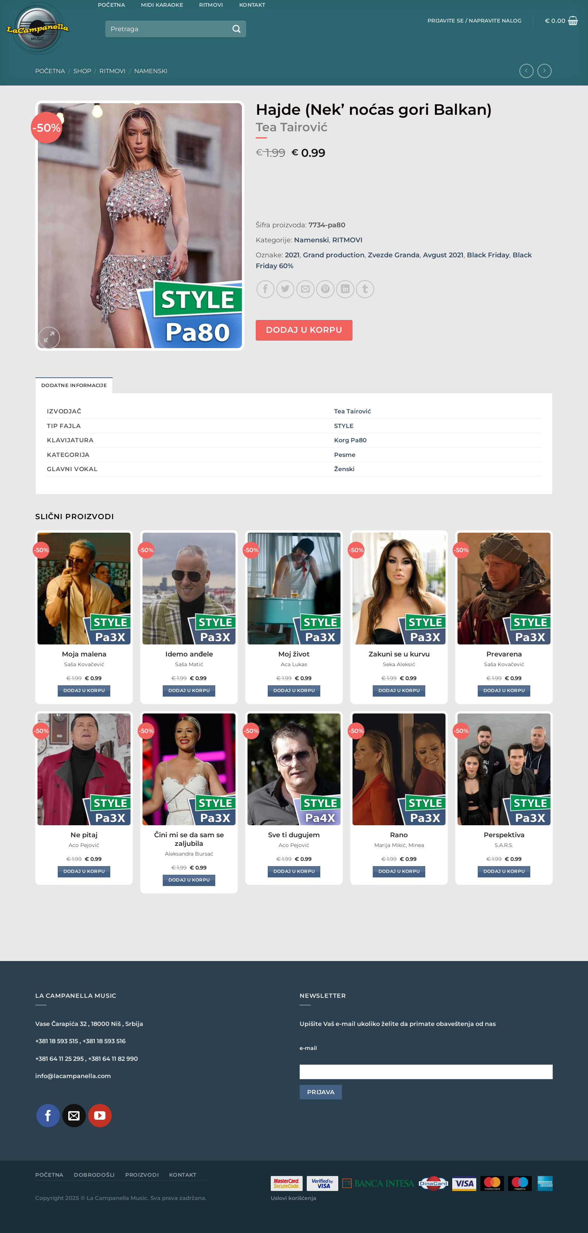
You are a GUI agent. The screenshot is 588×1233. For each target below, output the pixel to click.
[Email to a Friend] (305, 289)
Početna (50, 71)
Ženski (344, 469)
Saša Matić (189, 664)
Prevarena (504, 654)
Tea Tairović (352, 411)
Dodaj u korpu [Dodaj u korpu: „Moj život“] (294, 690)
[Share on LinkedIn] (345, 289)
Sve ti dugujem (294, 835)
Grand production (333, 255)
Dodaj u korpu (304, 330)
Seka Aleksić (399, 664)
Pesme (345, 454)
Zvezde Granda (394, 255)
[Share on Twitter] (285, 289)
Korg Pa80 (350, 440)
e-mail (308, 1048)
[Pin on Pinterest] (325, 289)
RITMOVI (112, 71)
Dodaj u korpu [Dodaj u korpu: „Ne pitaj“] (84, 871)
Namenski (151, 71)
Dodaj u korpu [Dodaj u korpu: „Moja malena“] (84, 690)
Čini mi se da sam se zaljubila (189, 839)
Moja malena (84, 654)
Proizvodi (142, 1174)
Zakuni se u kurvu (399, 654)
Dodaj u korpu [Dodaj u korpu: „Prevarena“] (504, 690)
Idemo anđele (189, 654)
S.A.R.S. (504, 845)
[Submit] (236, 29)
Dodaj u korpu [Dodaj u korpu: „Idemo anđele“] (189, 690)
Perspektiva (504, 835)
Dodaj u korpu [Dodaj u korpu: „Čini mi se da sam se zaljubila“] (189, 880)
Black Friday (488, 255)
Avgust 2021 (443, 255)
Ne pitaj (84, 835)
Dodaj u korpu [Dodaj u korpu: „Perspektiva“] (504, 871)
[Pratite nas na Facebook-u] (48, 1116)
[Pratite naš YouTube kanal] (100, 1116)
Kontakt (182, 1174)
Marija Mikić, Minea (399, 845)
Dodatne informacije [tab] (74, 385)
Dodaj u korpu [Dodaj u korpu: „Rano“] (399, 871)
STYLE (344, 426)
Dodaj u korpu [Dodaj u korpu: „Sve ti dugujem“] (294, 871)
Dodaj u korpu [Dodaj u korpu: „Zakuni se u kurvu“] (399, 690)
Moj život (294, 654)
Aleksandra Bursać (189, 853)
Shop (82, 71)
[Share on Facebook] (265, 289)
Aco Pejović (84, 845)
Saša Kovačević (84, 664)
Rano (399, 835)
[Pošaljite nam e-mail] (74, 1116)
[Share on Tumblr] (365, 289)
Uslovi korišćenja (293, 1198)
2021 (292, 255)
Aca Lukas (294, 664)
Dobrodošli (94, 1174)
